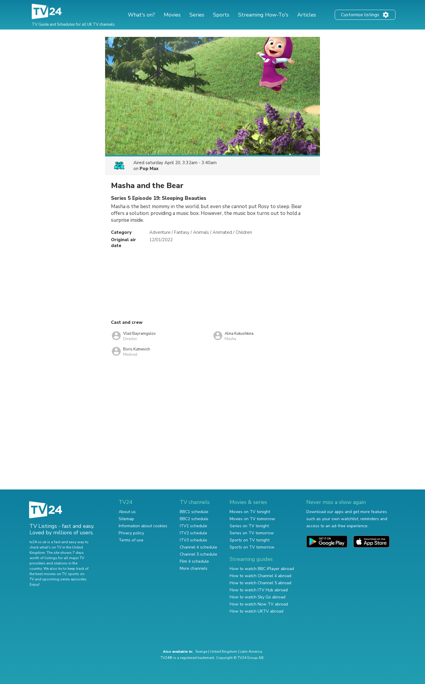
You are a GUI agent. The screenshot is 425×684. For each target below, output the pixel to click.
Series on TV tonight (249, 526)
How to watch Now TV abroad (259, 604)
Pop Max (149, 169)
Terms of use (131, 540)
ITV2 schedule (193, 533)
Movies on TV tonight (250, 512)
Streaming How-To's (263, 14)
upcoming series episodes (64, 579)
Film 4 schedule (194, 561)
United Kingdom (223, 651)
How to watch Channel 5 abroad (260, 583)
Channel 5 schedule (198, 554)
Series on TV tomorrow (252, 533)
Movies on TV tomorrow (252, 519)
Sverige (201, 651)
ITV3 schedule (193, 540)
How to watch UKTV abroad (256, 611)
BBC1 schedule (194, 512)
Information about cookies (143, 526)
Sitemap (126, 519)
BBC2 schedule (194, 519)
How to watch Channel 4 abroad (260, 576)
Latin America (251, 651)
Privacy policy (131, 533)
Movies (172, 14)
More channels (193, 568)
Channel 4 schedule (198, 547)
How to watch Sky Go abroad (257, 597)
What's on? (141, 14)
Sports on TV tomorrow (252, 547)
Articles (306, 14)
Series (196, 14)
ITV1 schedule (193, 526)
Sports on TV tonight (249, 540)
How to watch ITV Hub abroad (259, 590)
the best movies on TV (48, 574)
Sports (221, 14)
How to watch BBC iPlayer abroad (262, 569)
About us (127, 512)
